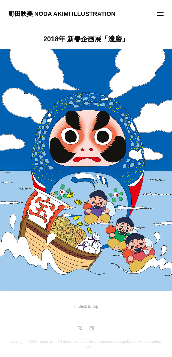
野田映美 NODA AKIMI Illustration (62, 13)
